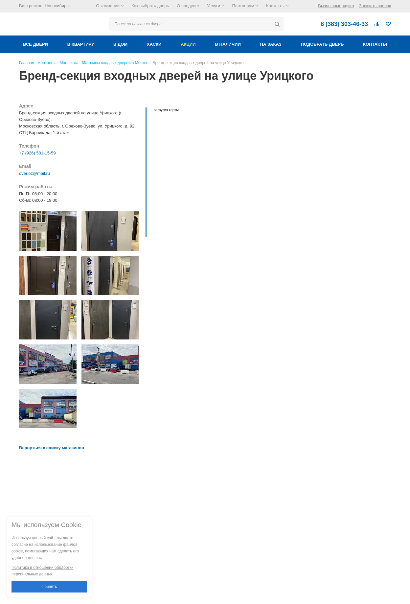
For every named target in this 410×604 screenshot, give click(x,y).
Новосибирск (58, 5)
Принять (49, 586)
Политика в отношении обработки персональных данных (42, 570)
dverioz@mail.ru (34, 173)
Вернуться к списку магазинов (51, 447)
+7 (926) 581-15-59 (37, 153)
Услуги (215, 5)
